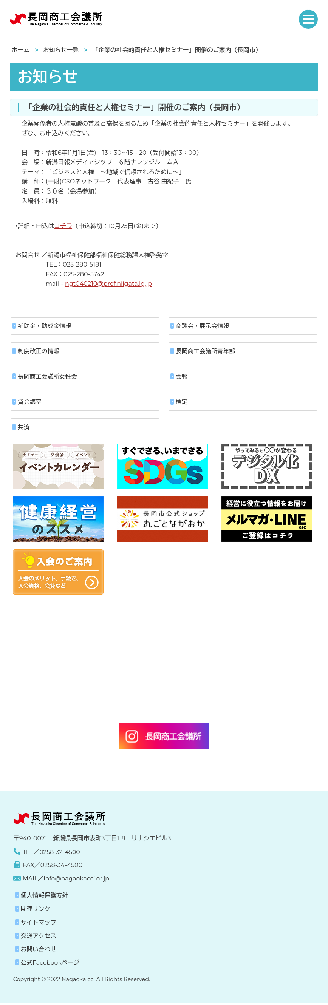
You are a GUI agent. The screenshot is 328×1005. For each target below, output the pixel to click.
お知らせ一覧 (61, 50)
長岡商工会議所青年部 (206, 351)
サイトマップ (39, 923)
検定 (182, 402)
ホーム (21, 50)
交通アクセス (39, 937)
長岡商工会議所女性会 (48, 377)
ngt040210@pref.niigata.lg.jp (108, 283)
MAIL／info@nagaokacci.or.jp (67, 879)
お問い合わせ (39, 950)
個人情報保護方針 (45, 896)
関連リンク (36, 910)
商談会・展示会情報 (203, 326)
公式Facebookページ (50, 964)
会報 (182, 377)
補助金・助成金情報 (45, 326)
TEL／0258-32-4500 (52, 852)
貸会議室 (30, 402)
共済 (24, 428)
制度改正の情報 (39, 351)
